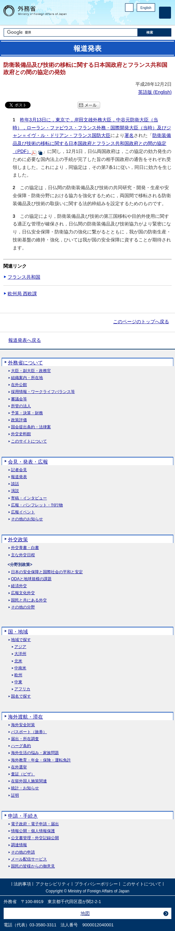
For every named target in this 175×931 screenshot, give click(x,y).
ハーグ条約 (21, 746)
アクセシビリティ (53, 883)
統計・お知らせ (25, 788)
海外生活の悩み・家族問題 (35, 753)
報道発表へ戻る (24, 340)
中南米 (20, 668)
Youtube (151, 18)
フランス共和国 (24, 277)
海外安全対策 (23, 725)
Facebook (134, 18)
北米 (18, 661)
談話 (15, 484)
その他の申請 (23, 852)
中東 (18, 682)
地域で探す (21, 640)
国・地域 (18, 631)
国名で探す (21, 696)
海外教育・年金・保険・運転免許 (41, 760)
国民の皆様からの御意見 (33, 866)
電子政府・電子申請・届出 (35, 824)
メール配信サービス (29, 859)
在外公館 (19, 385)
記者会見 (19, 470)
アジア (20, 647)
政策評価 (19, 420)
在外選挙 (19, 767)
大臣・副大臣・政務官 (31, 371)
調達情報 (19, 845)
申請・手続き (23, 816)
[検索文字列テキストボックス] (71, 32)
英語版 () (155, 92)
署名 (129, 135)
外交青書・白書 (25, 548)
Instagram (142, 18)
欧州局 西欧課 (22, 293)
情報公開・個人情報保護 (33, 831)
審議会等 (19, 399)
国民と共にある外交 (29, 600)
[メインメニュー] (165, 13)
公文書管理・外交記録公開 (35, 838)
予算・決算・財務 (27, 413)
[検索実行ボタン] (154, 32)
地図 (85, 913)
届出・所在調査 (25, 739)
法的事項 (22, 883)
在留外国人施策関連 (29, 781)
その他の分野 (23, 607)
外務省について (25, 362)
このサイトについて (29, 441)
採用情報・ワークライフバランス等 (43, 392)
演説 (15, 491)
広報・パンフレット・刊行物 (37, 505)
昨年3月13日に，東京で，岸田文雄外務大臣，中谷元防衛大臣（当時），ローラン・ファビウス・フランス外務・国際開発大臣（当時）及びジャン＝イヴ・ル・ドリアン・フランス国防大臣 (92, 127)
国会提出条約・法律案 (31, 427)
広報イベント (23, 512)
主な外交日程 (23, 555)
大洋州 (20, 654)
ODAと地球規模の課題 (31, 579)
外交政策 (18, 539)
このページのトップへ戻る (141, 321)
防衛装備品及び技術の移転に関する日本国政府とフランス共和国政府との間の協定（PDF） (92, 143)
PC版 (129, 7)
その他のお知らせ (27, 519)
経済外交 (19, 586)
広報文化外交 (23, 593)
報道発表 (19, 477)
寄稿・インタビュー (29, 498)
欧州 (18, 675)
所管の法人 (21, 406)
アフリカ (22, 689)
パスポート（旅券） (29, 732)
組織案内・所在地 (27, 378)
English (145, 8)
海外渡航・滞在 (25, 717)
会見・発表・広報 (28, 462)
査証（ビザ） (23, 774)
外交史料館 (21, 434)
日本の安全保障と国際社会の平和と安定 (47, 572)
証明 (15, 795)
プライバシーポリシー (96, 883)
